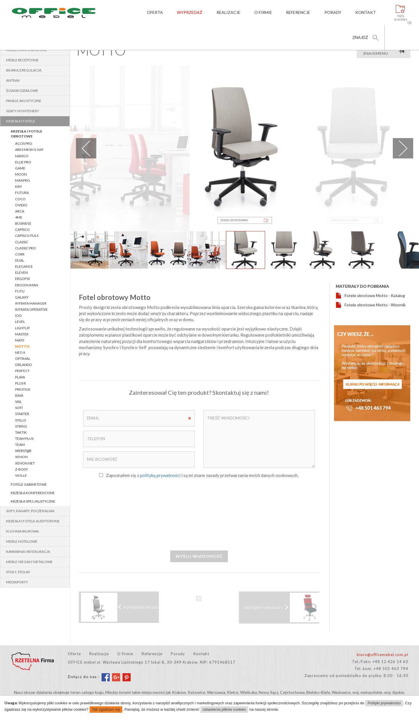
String (21, 426)
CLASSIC (21, 242)
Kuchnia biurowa (22, 531)
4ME (18, 217)
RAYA (19, 395)
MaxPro (22, 180)
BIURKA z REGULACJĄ (23, 70)
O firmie (263, 12)
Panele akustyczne (23, 101)
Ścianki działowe (22, 90)
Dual (19, 260)
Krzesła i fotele (20, 121)
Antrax (13, 80)
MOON (21, 174)
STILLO (20, 420)
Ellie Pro (23, 162)
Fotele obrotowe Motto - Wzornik (375, 304)
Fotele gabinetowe (29, 484)
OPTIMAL (22, 358)
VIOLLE (21, 475)
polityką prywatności (160, 475)
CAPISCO (22, 229)
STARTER (22, 414)
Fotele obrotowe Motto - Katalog (375, 295)
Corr (19, 254)
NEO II (20, 352)
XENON (21, 457)
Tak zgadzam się (106, 709)
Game (20, 168)
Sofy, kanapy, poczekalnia (30, 511)
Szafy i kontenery (22, 111)
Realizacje (228, 12)
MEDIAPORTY (17, 582)
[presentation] (199, 514)
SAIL (18, 401)
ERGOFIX (22, 278)
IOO (18, 315)
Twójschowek (400, 18)
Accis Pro (23, 143)
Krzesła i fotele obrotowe (26, 133)
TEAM (20, 444)
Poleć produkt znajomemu (383, 51)
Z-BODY (21, 469)
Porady (332, 12)
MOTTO (22, 346)
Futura (22, 192)
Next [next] (403, 148)
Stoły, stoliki (18, 572)
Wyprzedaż (189, 12)
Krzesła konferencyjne (33, 493)
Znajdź (360, 37)
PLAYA (20, 377)
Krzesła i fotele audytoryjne (33, 521)
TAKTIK (21, 432)
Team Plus (24, 438)
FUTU (19, 291)
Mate (19, 340)
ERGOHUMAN (26, 285)
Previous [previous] (86, 148)
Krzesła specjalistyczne (33, 501)
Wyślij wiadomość (199, 556)
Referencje (298, 12)
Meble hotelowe (22, 541)
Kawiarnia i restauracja (28, 551)
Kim (18, 186)
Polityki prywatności (383, 703)
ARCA (19, 211)
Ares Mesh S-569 (29, 149)
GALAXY (22, 297)
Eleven (21, 272)
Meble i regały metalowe (29, 562)
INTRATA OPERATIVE (31, 309)
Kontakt (365, 12)
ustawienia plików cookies (224, 709)
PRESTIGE (23, 389)
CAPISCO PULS (26, 235)
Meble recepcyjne (22, 60)
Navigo (22, 156)
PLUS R (20, 383)
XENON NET (25, 463)
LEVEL (20, 321)
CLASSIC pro (25, 248)
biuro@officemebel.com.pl (382, 654)
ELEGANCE (24, 266)
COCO (20, 199)
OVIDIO (21, 205)
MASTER (22, 334)
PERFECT (22, 371)
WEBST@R (23, 451)
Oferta (155, 12)
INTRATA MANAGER (31, 303)
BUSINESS (23, 223)
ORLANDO (23, 364)
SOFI (19, 407)
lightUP (22, 328)
